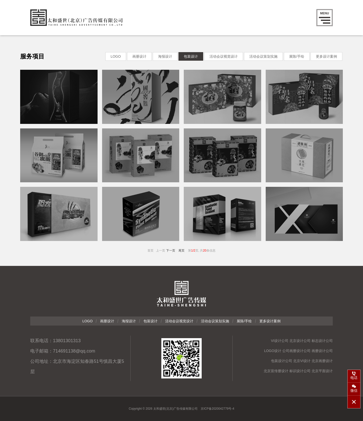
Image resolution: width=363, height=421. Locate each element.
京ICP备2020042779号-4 (217, 408)
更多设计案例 (326, 56)
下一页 (170, 250)
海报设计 (165, 56)
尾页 (181, 250)
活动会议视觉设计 (223, 56)
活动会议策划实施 (263, 56)
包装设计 (191, 56)
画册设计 (139, 56)
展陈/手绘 (296, 56)
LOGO (116, 56)
